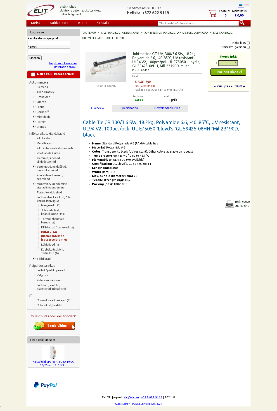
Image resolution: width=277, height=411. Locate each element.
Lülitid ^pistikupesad (51, 270)
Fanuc (40, 107)
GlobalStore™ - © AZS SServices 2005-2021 (138, 403)
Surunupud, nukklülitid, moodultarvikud (52, 168)
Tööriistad (44, 258)
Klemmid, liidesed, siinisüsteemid (49, 159)
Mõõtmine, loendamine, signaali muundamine (52, 185)
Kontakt (103, 23)
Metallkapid (44, 143)
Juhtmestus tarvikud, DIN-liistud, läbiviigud (54, 199)
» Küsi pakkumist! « (229, 86)
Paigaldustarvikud (42, 265)
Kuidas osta (59, 23)
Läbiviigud (51, 244)
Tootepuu (88, 32)
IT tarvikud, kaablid (49, 305)
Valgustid (43, 275)
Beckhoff (43, 112)
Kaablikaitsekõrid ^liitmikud (52, 251)
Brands (41, 126)
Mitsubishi (43, 116)
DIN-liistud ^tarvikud (57, 227)
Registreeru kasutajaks (63, 63)
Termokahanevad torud (52, 220)
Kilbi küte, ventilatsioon (55, 148)
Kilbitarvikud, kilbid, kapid (47, 133)
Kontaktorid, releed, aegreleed (50, 177)
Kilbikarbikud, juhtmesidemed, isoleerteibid (54, 236)
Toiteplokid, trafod (49, 192)
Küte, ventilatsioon (49, 280)
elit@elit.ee (131, 397)
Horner (41, 121)
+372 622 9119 (151, 397)
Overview (97, 108)
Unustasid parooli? (65, 66)
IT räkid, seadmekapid (54, 300)
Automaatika (38, 82)
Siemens (42, 87)
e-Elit (82, 23)
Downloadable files (167, 108)
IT (30, 295)
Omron (41, 102)
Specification (129, 108)
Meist (35, 23)
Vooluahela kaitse (48, 153)
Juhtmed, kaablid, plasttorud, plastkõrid (51, 286)
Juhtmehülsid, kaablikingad (53, 212)
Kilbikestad (44, 138)
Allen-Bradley (45, 92)
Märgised (50, 205)
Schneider (43, 97)
